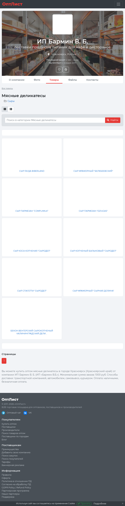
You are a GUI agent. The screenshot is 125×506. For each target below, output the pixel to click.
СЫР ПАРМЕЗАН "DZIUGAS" (93, 211)
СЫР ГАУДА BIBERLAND (31, 171)
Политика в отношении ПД (17, 481)
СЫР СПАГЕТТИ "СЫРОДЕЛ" (32, 291)
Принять (84, 503)
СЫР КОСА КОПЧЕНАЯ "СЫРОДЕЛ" (31, 251)
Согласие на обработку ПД (16, 484)
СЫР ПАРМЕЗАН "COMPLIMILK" (31, 211)
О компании (16, 79)
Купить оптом (9, 424)
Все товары (7, 88)
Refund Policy (23, 487)
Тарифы (6, 462)
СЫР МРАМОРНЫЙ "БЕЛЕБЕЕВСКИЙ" (93, 171)
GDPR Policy (8, 487)
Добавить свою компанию (16, 452)
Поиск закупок (10, 455)
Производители (11, 430)
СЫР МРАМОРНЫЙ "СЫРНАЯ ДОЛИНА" (93, 291)
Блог (4, 439)
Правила (6, 475)
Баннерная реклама (13, 465)
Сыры (11, 101)
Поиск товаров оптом (13, 433)
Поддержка (8, 497)
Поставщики (9, 427)
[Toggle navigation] (118, 4)
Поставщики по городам (15, 436)
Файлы (72, 79)
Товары (54, 79)
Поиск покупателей (12, 459)
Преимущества (10, 449)
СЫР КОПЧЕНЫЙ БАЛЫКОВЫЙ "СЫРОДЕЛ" (93, 251)
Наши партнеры (11, 494)
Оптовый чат (11, 412)
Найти (112, 120)
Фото (37, 79)
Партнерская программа (15, 490)
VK (28, 412)
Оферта (6, 478)
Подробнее (100, 503)
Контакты (92, 79)
